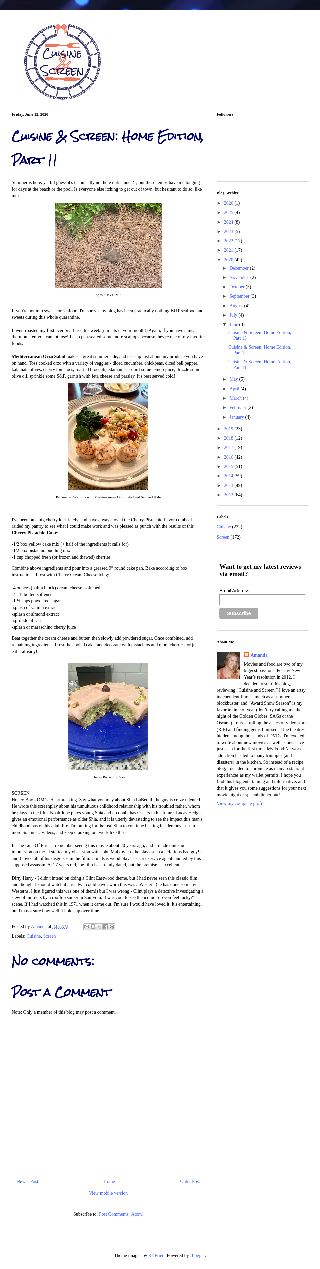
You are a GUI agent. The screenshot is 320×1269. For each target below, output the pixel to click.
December (239, 268)
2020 (229, 259)
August (236, 305)
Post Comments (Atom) (121, 1214)
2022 (229, 240)
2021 (229, 250)
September (239, 296)
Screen (49, 936)
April (234, 388)
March (236, 398)
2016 (229, 457)
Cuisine (34, 936)
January (237, 417)
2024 (229, 222)
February (238, 407)
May (234, 379)
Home (109, 1181)
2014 (229, 475)
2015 (229, 466)
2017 (229, 447)
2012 (229, 494)
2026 (229, 203)
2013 (229, 485)
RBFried (156, 1255)
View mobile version (108, 1193)
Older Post (190, 1181)
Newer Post (27, 1181)
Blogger (197, 1255)
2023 (229, 231)
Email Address (234, 590)
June (234, 324)
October (237, 286)
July (233, 315)
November (239, 277)
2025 (229, 212)
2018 (229, 438)
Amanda (39, 926)
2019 (229, 428)
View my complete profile (241, 803)
